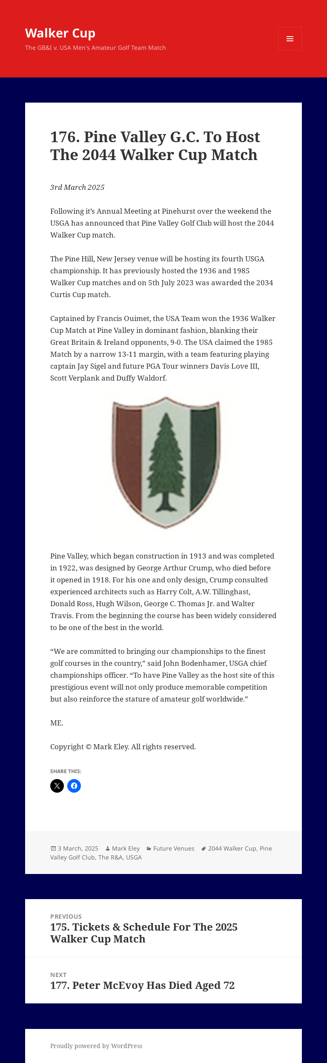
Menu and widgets (290, 50)
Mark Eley (126, 848)
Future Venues (174, 848)
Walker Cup (60, 32)
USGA (134, 857)
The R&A (110, 857)
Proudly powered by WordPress (96, 1046)
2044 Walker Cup (232, 848)
